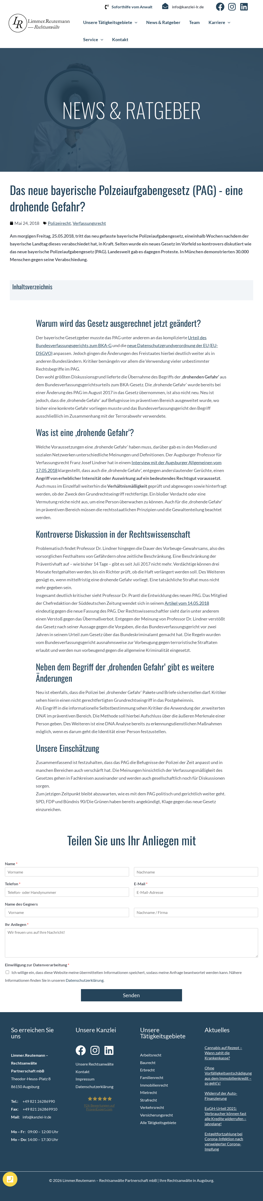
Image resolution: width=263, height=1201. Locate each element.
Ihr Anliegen (16, 924)
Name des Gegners (21, 904)
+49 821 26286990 (39, 1101)
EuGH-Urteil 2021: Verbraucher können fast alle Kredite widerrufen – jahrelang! (225, 1116)
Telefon (12, 883)
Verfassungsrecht (89, 223)
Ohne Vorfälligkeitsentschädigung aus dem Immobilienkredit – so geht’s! (228, 1075)
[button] (134, 22)
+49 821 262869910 (40, 1109)
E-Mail (140, 883)
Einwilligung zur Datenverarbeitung (37, 964)
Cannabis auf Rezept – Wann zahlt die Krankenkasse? (223, 1052)
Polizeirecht (59, 223)
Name (11, 863)
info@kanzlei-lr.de (188, 6)
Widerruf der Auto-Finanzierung (221, 1096)
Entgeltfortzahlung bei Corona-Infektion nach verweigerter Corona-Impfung (224, 1141)
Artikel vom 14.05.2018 (187, 603)
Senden (131, 995)
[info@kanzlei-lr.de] (165, 6)
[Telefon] (67, 892)
